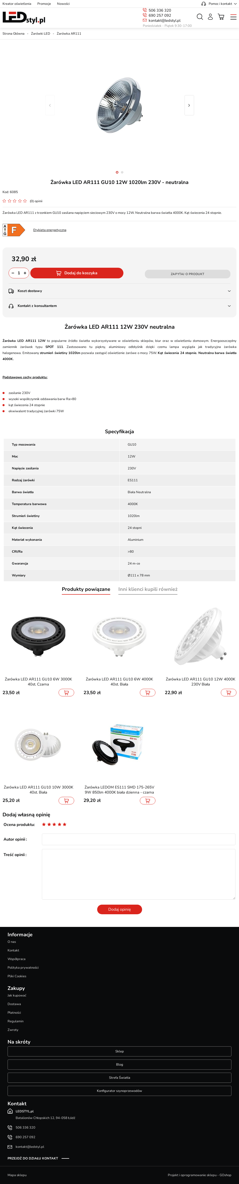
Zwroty (13, 1030)
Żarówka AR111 (69, 33)
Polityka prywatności (23, 967)
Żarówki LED (40, 33)
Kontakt (13, 950)
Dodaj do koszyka (80, 273)
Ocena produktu (19, 824)
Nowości (63, 4)
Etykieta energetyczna (49, 230)
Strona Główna (13, 33)
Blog (119, 1064)
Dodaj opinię (119, 909)
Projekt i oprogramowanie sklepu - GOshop (199, 1175)
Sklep (119, 1051)
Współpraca (16, 959)
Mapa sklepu (17, 1175)
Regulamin (15, 1021)
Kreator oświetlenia (17, 4)
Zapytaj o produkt (187, 274)
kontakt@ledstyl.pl (164, 20)
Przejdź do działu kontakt (33, 1158)
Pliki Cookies (17, 976)
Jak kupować (17, 995)
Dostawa (14, 1004)
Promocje (44, 4)
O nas (12, 942)
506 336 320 (160, 10)
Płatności (14, 1012)
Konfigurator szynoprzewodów (119, 1091)
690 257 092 (160, 15)
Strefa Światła (119, 1077)
